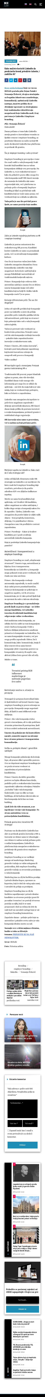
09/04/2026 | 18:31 (18, 1339)
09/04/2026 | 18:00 (19, 1352)
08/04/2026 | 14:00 (18, 1254)
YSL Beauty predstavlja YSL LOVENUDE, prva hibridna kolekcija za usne (23, 1347)
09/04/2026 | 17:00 (18, 1375)
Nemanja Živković (28, 972)
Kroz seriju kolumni (14, 88)
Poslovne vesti (11, 61)
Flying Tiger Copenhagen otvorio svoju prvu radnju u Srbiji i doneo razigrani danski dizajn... (25, 1248)
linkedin (14, 972)
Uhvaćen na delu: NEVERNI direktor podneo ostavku (19, 1063)
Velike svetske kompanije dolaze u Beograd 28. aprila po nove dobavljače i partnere (25, 1334)
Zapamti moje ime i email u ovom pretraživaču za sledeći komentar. (20, 1133)
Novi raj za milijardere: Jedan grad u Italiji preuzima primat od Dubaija (26, 1217)
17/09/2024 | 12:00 (10, 64)
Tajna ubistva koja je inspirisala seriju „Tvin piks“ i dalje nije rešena (24, 1359)
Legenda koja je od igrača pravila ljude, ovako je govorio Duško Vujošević (25, 1186)
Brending (22, 965)
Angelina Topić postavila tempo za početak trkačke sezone (24, 1371)
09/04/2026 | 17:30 (18, 1364)
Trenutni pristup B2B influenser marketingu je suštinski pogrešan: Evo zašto (22, 676)
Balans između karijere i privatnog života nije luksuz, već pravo (22, 1037)
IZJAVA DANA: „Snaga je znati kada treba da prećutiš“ (23, 1323)
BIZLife (25, 61)
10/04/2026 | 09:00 (19, 1327)
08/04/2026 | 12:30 (18, 1222)
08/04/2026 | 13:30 (18, 1192)
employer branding (22, 969)
